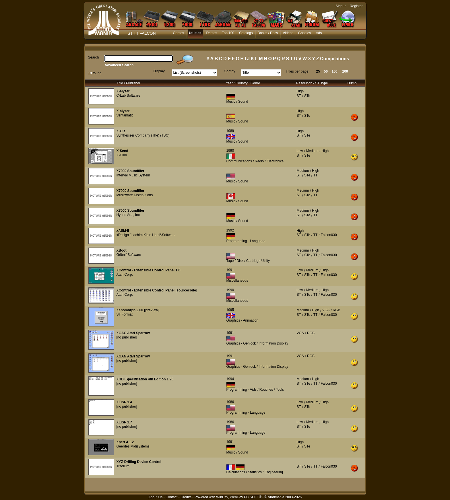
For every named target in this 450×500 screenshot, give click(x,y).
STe (307, 96)
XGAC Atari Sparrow (133, 333)
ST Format (125, 314)
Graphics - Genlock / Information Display (257, 343)
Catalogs (246, 33)
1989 (230, 131)
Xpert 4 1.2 (125, 442)
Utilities (195, 33)
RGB (336, 310)
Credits (186, 497)
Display (159, 71)
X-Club (122, 155)
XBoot (122, 250)
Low (300, 151)
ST (299, 96)
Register (356, 6)
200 (345, 71)
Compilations (334, 58)
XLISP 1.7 (124, 422)
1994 (230, 379)
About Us (155, 497)
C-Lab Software (128, 96)
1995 (230, 310)
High (300, 91)
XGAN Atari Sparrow (133, 356)
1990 (230, 151)
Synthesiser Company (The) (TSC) (143, 135)
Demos (211, 33)
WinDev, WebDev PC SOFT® (238, 497)
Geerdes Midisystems (133, 446)
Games (178, 33)
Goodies (304, 33)
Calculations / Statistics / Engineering (254, 472)
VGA (325, 310)
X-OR (121, 131)
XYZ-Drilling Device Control (139, 462)
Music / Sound (237, 102)
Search (93, 57)
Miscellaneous (237, 281)
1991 (230, 270)
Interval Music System (133, 175)
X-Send (122, 151)
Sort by (229, 71)
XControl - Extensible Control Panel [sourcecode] (157, 290)
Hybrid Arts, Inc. (129, 215)
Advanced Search (119, 65)
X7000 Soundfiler (130, 171)
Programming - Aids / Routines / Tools (255, 390)
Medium (312, 151)
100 (335, 71)
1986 (230, 402)
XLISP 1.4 (124, 402)
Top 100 (228, 33)
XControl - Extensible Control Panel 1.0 (149, 270)
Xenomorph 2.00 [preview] (138, 310)
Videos (288, 33)
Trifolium (123, 466)
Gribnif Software (129, 255)
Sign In (341, 6)
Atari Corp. (125, 275)
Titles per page (297, 71)
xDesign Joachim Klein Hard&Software (146, 235)
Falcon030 (329, 235)
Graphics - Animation (242, 320)
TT (315, 175)
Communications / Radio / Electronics (255, 161)
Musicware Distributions (135, 195)
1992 (230, 230)
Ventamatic (125, 115)
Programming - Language (245, 241)
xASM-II (123, 231)
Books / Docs (268, 33)
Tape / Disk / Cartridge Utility (248, 261)
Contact (171, 497)
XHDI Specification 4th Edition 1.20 (145, 379)
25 (318, 71)
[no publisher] (127, 337)
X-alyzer (123, 91)
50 (326, 71)
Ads (319, 33)
